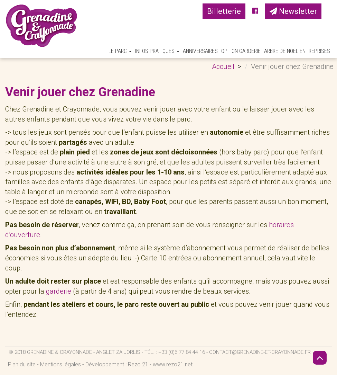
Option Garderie (241, 51)
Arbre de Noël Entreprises (297, 51)
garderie (58, 291)
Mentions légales (60, 364)
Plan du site (22, 364)
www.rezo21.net (173, 364)
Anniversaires (200, 51)
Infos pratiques (157, 51)
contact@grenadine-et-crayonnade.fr (260, 352)
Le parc (120, 51)
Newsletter (293, 11)
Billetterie (224, 11)
